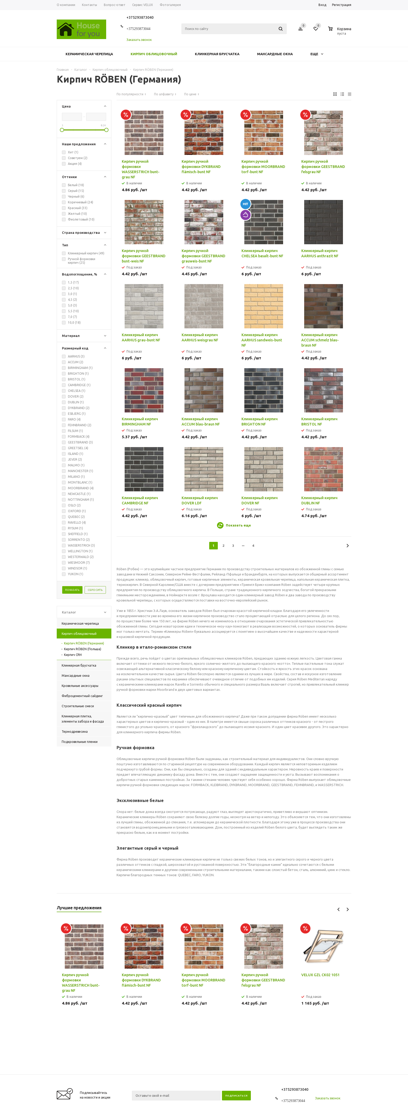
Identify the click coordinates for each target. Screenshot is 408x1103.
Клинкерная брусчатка (217, 54)
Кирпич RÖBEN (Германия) (84, 643)
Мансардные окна (275, 54)
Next (347, 909)
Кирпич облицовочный (154, 54)
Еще (316, 54)
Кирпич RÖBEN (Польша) (82, 649)
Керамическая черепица (89, 54)
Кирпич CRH (73, 654)
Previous (338, 909)
